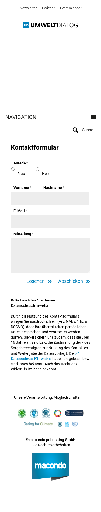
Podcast (48, 8)
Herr (45, 173)
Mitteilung (23, 234)
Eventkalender (70, 8)
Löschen (35, 281)
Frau (21, 173)
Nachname (53, 187)
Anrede (20, 163)
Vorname (22, 187)
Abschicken (70, 281)
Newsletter (28, 8)
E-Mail (20, 211)
